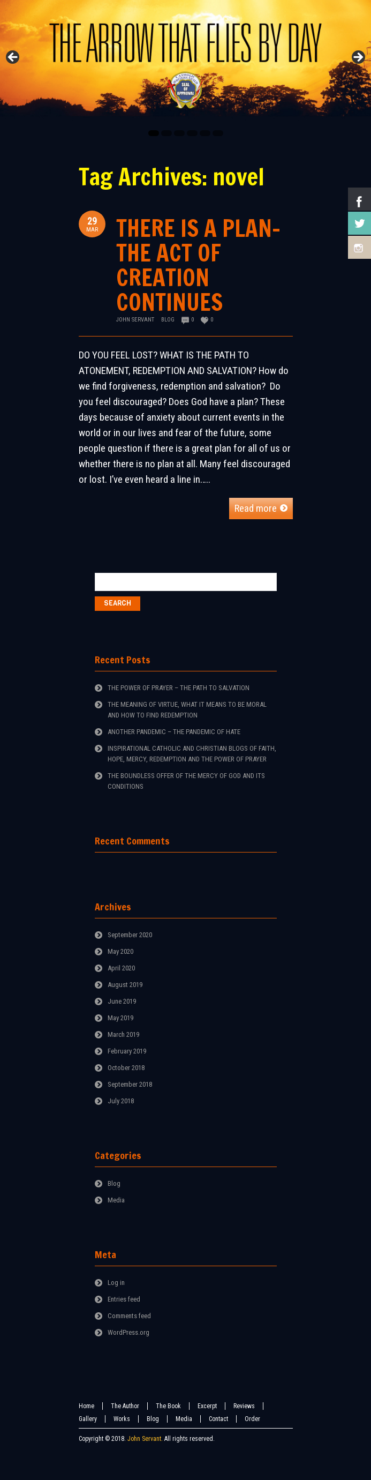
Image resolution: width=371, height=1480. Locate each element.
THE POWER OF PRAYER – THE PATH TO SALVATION (178, 688)
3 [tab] (179, 133)
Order (252, 1419)
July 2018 (121, 1101)
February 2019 (127, 1051)
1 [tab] (153, 133)
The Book (168, 1406)
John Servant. (145, 1438)
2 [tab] (166, 133)
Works (121, 1419)
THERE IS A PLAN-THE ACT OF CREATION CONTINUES (198, 265)
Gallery (88, 1419)
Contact (218, 1419)
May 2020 (120, 951)
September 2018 (130, 1084)
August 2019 (125, 985)
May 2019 (120, 1018)
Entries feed (124, 1299)
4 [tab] (192, 133)
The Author (125, 1406)
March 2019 (123, 1034)
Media (116, 1200)
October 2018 (126, 1068)
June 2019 (122, 1001)
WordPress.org (128, 1332)
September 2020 (130, 935)
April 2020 (121, 968)
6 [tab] (218, 133)
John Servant (135, 319)
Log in (116, 1283)
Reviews (244, 1406)
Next (358, 58)
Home (86, 1406)
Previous (13, 58)
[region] (185, 61)
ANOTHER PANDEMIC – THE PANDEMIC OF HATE (174, 732)
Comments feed (129, 1316)
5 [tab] (205, 133)
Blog (168, 319)
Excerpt (207, 1406)
